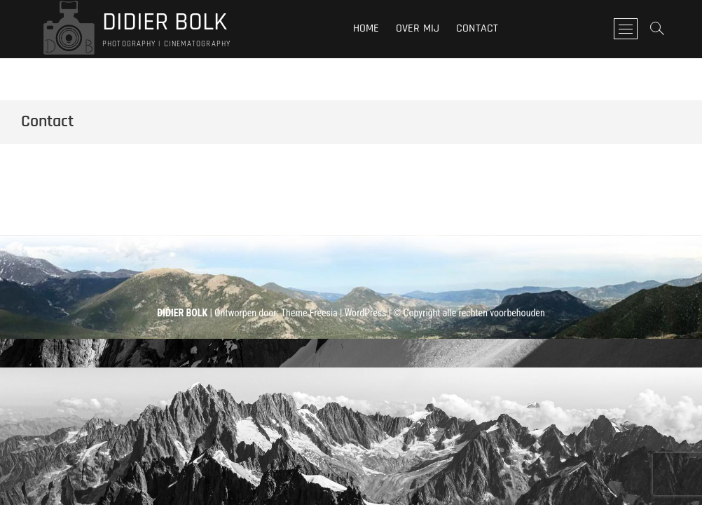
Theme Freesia (309, 312)
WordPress (366, 312)
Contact (477, 28)
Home (366, 28)
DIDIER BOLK (164, 22)
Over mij (418, 28)
